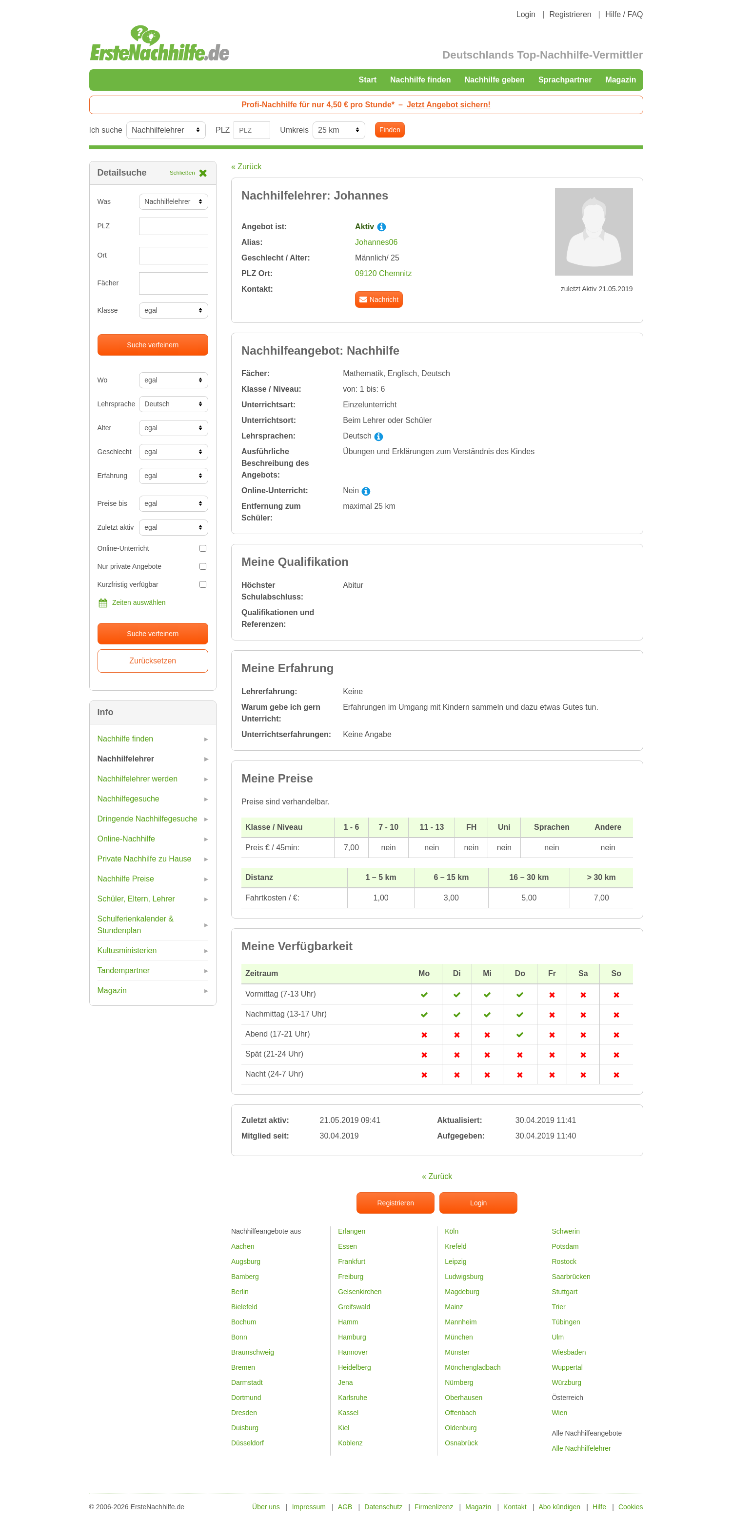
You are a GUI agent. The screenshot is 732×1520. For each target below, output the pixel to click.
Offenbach (460, 1413)
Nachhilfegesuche (128, 799)
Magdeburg (462, 1292)
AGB (345, 1507)
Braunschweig (252, 1352)
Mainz (454, 1307)
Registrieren (570, 14)
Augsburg (245, 1261)
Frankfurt (351, 1261)
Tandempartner (124, 970)
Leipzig (455, 1261)
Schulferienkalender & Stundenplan (136, 925)
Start (367, 80)
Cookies (630, 1507)
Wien (559, 1413)
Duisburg (244, 1428)
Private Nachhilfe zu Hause (145, 859)
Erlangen (351, 1231)
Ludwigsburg (464, 1276)
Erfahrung (112, 476)
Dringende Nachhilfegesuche (148, 819)
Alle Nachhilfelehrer (581, 1448)
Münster (457, 1352)
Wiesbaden (569, 1352)
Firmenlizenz (434, 1507)
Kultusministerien (127, 950)
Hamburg (352, 1337)
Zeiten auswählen (132, 603)
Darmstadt (247, 1382)
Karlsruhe (352, 1397)
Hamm (348, 1322)
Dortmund (246, 1397)
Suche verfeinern (152, 345)
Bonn (239, 1337)
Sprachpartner (565, 80)
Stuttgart (564, 1292)
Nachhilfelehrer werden (138, 779)
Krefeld (455, 1246)
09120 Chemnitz (383, 273)
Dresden (244, 1413)
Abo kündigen (559, 1507)
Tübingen (566, 1322)
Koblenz (350, 1443)
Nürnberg (459, 1382)
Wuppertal (567, 1367)
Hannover (353, 1352)
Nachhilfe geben (494, 80)
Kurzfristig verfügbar (152, 584)
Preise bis (112, 503)
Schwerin (566, 1231)
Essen (347, 1246)
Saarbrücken (571, 1276)
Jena (345, 1382)
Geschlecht (115, 452)
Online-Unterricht (152, 548)
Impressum (309, 1507)
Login (525, 14)
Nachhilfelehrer (126, 759)
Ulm (558, 1337)
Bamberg (245, 1276)
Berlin (240, 1292)
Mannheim (460, 1322)
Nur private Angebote (152, 566)
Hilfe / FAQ (624, 14)
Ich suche (105, 130)
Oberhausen (463, 1397)
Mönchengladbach (472, 1367)
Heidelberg (354, 1367)
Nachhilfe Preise (126, 879)
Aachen (242, 1246)
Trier (558, 1307)
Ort (102, 255)
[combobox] (173, 283)
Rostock (564, 1261)
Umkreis (294, 130)
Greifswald (354, 1307)
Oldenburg (460, 1428)
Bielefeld (244, 1307)
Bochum (243, 1322)
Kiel (343, 1428)
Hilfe (599, 1507)
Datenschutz (383, 1507)
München (459, 1337)
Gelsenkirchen (360, 1292)
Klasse (108, 310)
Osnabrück (461, 1443)
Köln (451, 1231)
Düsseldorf (247, 1443)
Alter (105, 428)
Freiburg (350, 1276)
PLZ (223, 130)
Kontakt (514, 1507)
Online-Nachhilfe (126, 839)
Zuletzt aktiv (115, 527)
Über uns (266, 1507)
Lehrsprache (115, 404)
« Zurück (246, 166)
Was (104, 201)
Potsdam (565, 1246)
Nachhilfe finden (420, 80)
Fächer (108, 283)
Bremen (243, 1367)
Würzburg (566, 1382)
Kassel (348, 1413)
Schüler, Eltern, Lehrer (136, 899)
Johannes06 (376, 242)
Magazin (620, 80)
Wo (103, 380)
